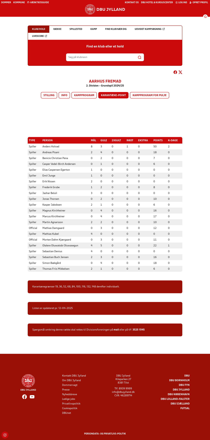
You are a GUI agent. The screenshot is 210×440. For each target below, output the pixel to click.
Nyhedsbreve (69, 394)
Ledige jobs (68, 399)
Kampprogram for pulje (150, 95)
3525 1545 (139, 329)
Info (64, 95)
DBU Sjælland (180, 403)
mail (116, 329)
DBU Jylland (181, 389)
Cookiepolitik (69, 408)
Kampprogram (84, 95)
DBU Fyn (184, 385)
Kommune (19, 3)
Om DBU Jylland (71, 380)
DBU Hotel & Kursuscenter (157, 3)
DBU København (179, 394)
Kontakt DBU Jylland (74, 375)
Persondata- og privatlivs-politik (105, 434)
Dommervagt (69, 385)
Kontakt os (132, 3)
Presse (66, 389)
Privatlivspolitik (71, 403)
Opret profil (198, 2)
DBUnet (66, 413)
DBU (187, 375)
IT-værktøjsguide (38, 3)
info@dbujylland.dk (123, 392)
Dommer (6, 3)
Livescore (39, 36)
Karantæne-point (113, 95)
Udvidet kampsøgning (150, 29)
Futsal (185, 408)
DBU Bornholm (179, 380)
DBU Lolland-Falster (175, 399)
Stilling (49, 95)
